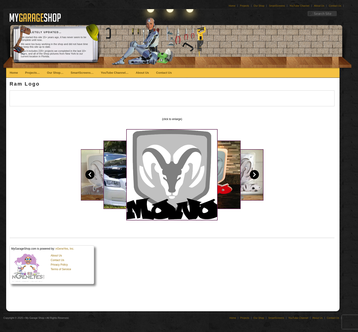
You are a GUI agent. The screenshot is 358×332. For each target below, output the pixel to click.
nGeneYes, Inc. (64, 248)
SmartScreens (277, 5)
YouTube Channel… (115, 72)
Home (232, 5)
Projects (244, 5)
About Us (319, 5)
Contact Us (335, 5)
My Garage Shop (34, 317)
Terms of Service (61, 269)
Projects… (32, 72)
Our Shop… (55, 72)
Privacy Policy (59, 264)
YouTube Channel (299, 5)
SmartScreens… (82, 72)
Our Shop (259, 5)
